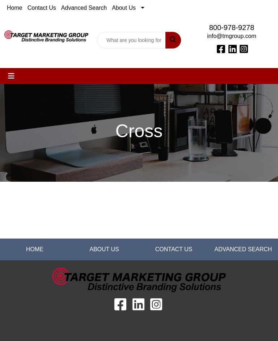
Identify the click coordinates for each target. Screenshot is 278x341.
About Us (124, 8)
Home (14, 8)
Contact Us (42, 8)
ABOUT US (104, 249)
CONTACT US (174, 249)
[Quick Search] (131, 40)
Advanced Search (84, 8)
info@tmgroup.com (231, 36)
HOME (34, 249)
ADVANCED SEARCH (243, 249)
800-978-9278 (231, 27)
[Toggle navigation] (11, 76)
